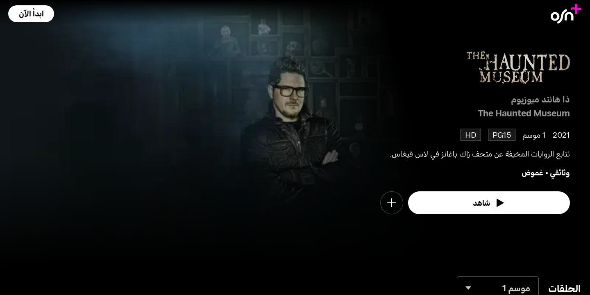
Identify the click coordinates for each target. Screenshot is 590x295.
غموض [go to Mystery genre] (533, 172)
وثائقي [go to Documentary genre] (560, 172)
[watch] (489, 202)
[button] (31, 13)
